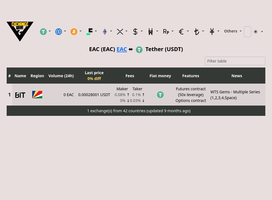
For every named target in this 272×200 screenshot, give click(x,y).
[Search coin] (247, 31)
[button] (45, 31)
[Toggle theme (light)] (258, 31)
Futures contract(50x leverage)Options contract (191, 94)
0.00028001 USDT (94, 94)
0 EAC (69, 94)
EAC (122, 49)
